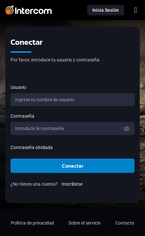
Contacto (124, 223)
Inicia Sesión (105, 10)
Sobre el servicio (84, 223)
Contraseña (22, 116)
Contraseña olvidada (31, 147)
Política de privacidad (32, 223)
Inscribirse (72, 184)
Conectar (72, 166)
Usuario (18, 87)
